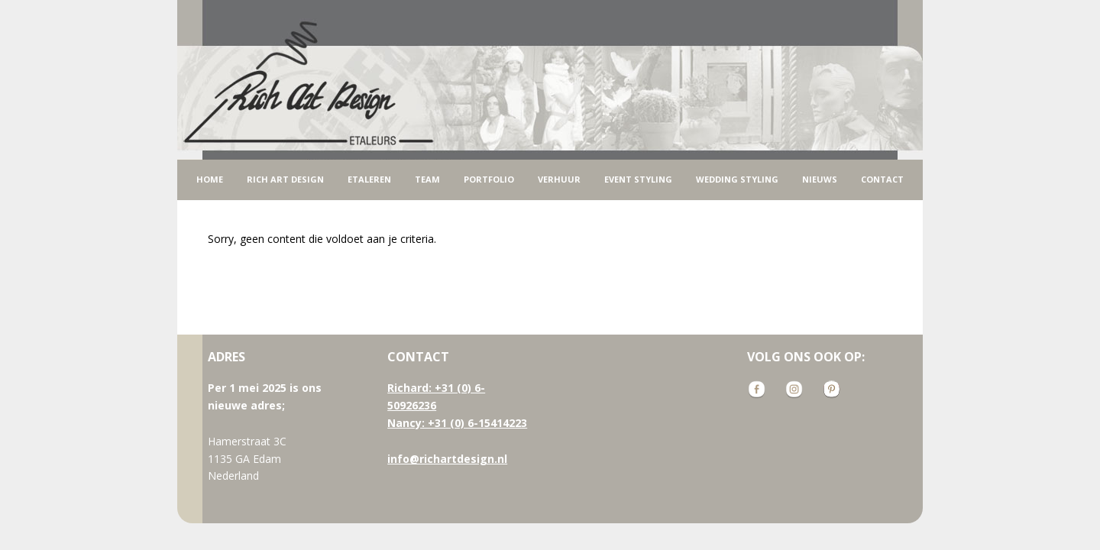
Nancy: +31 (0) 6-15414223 (457, 423)
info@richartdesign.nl (447, 458)
